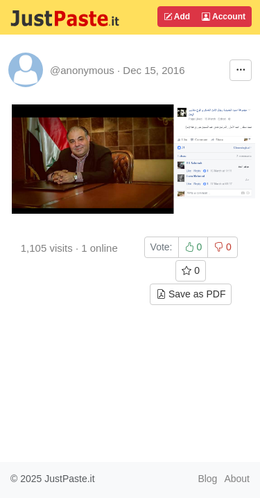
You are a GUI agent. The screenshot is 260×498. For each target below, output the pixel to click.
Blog (207, 478)
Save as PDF (190, 293)
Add (177, 17)
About (237, 478)
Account (223, 17)
